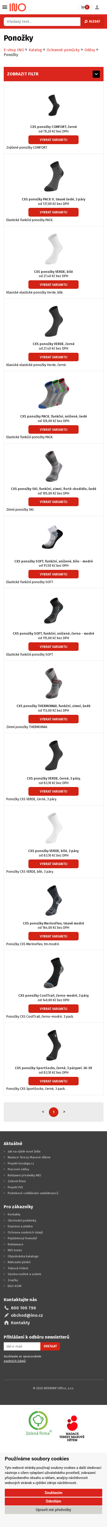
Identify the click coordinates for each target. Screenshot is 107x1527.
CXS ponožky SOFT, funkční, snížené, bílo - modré (53, 561)
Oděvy (89, 50)
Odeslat (50, 1346)
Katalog (35, 50)
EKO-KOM (15, 1286)
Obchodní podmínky (22, 1220)
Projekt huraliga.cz (21, 1163)
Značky (13, 1280)
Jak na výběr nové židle (24, 1151)
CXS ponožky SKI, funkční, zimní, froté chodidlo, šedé (53, 489)
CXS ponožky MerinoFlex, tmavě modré (53, 923)
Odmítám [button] (53, 1501)
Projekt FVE (15, 1187)
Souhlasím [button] (53, 1493)
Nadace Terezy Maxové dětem (29, 1157)
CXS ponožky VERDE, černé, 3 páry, (53, 778)
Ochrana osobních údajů (25, 1232)
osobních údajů (15, 1361)
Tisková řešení (18, 1268)
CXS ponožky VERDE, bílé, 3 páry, (53, 851)
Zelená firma (17, 1181)
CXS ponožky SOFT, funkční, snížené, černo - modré (53, 633)
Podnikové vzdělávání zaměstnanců (33, 1193)
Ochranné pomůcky (63, 50)
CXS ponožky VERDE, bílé (53, 272)
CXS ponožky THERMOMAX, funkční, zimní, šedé (53, 706)
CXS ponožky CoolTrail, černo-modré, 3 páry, (53, 995)
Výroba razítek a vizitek (24, 1274)
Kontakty (14, 1214)
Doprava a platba (20, 1226)
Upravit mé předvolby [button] (53, 1510)
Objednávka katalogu (23, 1256)
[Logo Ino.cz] (18, 7)
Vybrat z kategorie (5, 7)
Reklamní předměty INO (24, 1175)
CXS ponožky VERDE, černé (54, 344)
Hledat (92, 21)
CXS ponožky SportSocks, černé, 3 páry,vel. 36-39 (53, 1068)
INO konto (15, 1250)
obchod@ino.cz (27, 1315)
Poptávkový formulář (22, 1238)
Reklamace (15, 1244)
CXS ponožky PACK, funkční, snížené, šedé (53, 416)
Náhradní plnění (19, 1262)
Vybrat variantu (53, 140)
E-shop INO (14, 50)
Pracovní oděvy (18, 1169)
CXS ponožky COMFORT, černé (53, 127)
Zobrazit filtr (22, 73)
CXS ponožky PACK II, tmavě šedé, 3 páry (53, 199)
